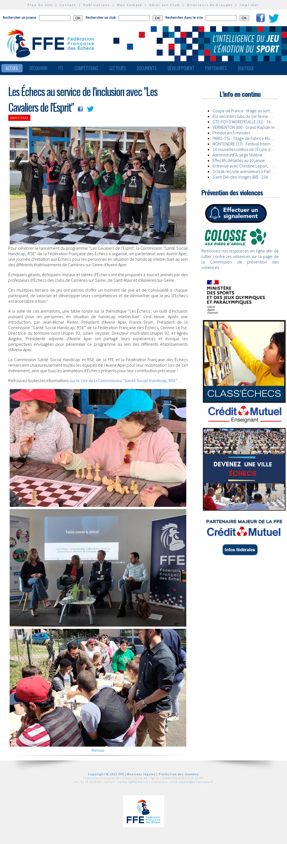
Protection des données (179, 774)
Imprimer (249, 5)
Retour (98, 750)
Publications (96, 5)
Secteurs (117, 68)
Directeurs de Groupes (210, 5)
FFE (61, 68)
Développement (181, 68)
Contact (68, 5)
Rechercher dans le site (184, 17)
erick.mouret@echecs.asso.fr (191, 782)
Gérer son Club (165, 5)
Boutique (246, 68)
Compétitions (86, 68)
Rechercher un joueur (19, 17)
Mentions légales (141, 774)
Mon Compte (129, 5)
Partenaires (216, 68)
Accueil (12, 68)
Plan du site (40, 5)
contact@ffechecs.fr (133, 782)
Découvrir (38, 68)
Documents (147, 68)
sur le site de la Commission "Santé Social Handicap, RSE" (124, 380)
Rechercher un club (101, 17)
